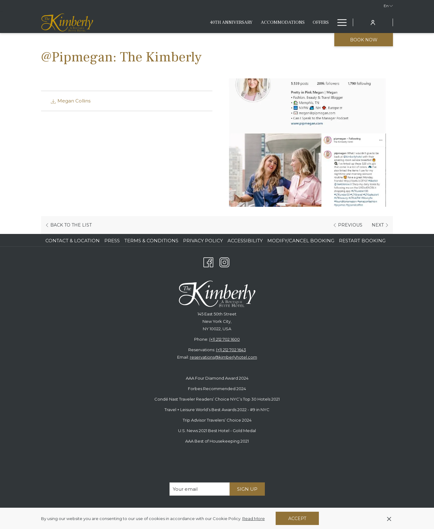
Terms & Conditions (151, 241)
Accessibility (245, 241)
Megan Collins (70, 101)
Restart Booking (362, 241)
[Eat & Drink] (255, 22)
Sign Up (247, 489)
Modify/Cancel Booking (300, 241)
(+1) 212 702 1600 (224, 339)
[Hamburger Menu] (340, 22)
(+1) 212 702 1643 (231, 349)
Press (112, 241)
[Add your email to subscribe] (199, 489)
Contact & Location (72, 241)
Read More (254, 518)
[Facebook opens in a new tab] (208, 261)
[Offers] (225, 22)
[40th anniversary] (136, 22)
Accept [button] (297, 518)
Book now (364, 40)
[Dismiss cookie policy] (389, 518)
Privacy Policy (203, 241)
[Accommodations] (187, 22)
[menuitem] (73, 240)
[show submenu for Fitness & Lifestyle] (330, 22)
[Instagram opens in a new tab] (224, 261)
